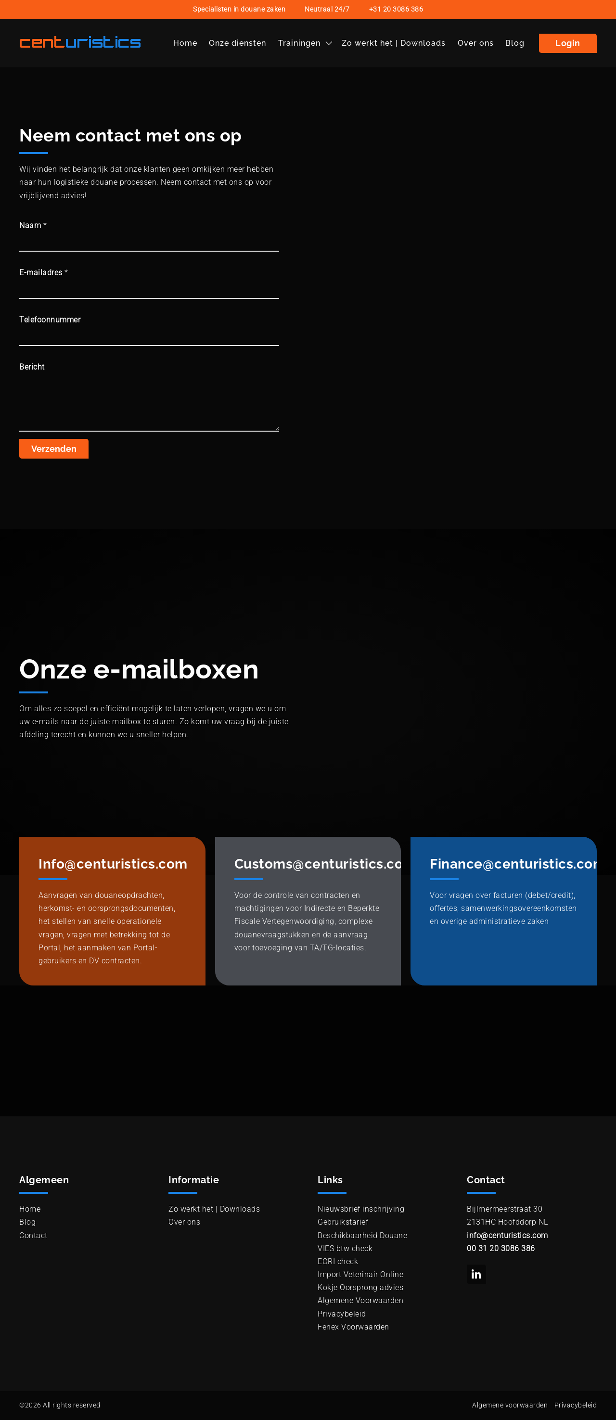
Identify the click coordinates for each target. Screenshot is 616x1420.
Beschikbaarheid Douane (362, 1235)
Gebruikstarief (343, 1222)
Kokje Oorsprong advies (360, 1287)
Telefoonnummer (49, 319)
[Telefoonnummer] (149, 336)
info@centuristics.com (507, 1235)
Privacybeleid (342, 1313)
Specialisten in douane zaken (239, 9)
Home (185, 43)
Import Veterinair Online (360, 1274)
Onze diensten (237, 43)
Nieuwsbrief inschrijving (361, 1209)
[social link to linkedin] (476, 1274)
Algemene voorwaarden (510, 1405)
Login (567, 43)
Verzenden (54, 449)
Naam (33, 225)
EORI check (338, 1261)
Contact (33, 1235)
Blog (515, 43)
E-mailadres (43, 272)
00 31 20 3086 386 (501, 1248)
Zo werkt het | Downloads (394, 43)
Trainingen (299, 43)
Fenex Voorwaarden (353, 1326)
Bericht (32, 366)
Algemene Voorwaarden (360, 1300)
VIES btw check (345, 1248)
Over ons (476, 43)
